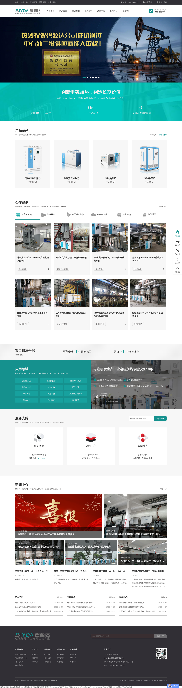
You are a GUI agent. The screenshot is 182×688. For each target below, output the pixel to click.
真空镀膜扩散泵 (76, 394)
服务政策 (39, 439)
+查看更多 (152, 135)
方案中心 (73, 658)
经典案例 (33, 2)
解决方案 (63, 11)
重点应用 (42, 2)
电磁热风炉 (19, 662)
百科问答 (60, 658)
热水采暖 (51, 400)
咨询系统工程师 (112, 401)
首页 (16, 2)
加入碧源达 (52, 2)
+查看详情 (19, 355)
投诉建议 (73, 662)
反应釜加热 (26, 381)
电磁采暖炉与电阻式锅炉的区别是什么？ (82, 607)
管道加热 (51, 387)
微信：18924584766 (129, 2)
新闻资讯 (154, 680)
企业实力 (35, 654)
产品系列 (131, 680)
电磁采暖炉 (19, 665)
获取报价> (163, 135)
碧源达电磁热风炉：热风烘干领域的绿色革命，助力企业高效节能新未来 (104, 546)
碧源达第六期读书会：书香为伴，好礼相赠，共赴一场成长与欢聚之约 (46, 571)
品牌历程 (35, 658)
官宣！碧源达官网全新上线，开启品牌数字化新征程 (77, 571)
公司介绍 (114, 11)
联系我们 (126, 11)
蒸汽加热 (75, 400)
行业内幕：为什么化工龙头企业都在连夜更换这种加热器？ (150, 561)
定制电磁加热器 (21, 654)
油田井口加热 (75, 381)
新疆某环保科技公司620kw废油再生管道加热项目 (137, 611)
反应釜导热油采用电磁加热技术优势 (28, 607)
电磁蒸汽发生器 (21, 658)
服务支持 (88, 11)
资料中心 (91, 439)
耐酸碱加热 (26, 387)
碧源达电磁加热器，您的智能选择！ (132, 603)
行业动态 (47, 658)
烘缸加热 (26, 394)
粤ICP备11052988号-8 (49, 680)
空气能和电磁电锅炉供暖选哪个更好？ (81, 611)
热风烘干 (26, 400)
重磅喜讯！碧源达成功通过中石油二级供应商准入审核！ (46, 534)
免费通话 (147, 2)
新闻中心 (101, 11)
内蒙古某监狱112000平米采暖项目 (131, 607)
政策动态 (60, 662)
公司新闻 (47, 654)
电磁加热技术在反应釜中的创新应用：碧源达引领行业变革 (47, 546)
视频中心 (24, 2)
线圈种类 (142, 439)
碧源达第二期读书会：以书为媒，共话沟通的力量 (115, 571)
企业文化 (35, 662)
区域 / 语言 (162, 2)
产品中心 (50, 11)
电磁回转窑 (51, 381)
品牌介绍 (123, 680)
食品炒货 (51, 394)
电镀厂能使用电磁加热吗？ (25, 603)
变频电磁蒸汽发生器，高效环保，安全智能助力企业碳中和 (34, 611)
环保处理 (75, 387)
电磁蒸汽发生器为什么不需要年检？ (80, 603)
